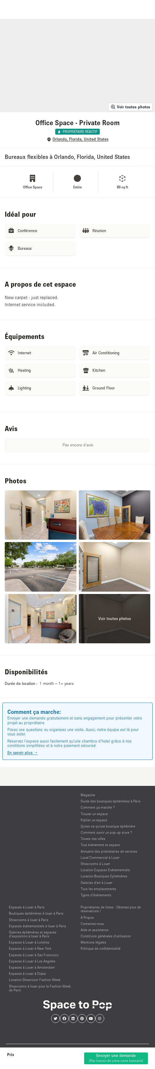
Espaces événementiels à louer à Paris (37, 926)
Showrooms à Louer (95, 864)
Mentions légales (93, 942)
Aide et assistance (94, 930)
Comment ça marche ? (98, 807)
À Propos (87, 917)
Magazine (88, 795)
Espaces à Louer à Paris (27, 907)
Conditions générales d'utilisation (106, 936)
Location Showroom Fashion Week (35, 980)
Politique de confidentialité (100, 948)
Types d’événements (96, 895)
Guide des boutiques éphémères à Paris (111, 801)
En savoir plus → (22, 752)
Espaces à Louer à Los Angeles (32, 961)
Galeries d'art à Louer (96, 882)
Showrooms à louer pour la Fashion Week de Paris (40, 988)
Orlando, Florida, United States (80, 139)
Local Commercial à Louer (100, 857)
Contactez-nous (92, 924)
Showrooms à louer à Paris (28, 920)
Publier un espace (94, 820)
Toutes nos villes (93, 838)
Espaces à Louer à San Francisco (33, 955)
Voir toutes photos (130, 107)
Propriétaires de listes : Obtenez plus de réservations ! (111, 909)
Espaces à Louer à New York (30, 948)
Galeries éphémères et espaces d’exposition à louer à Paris (32, 934)
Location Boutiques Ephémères (104, 876)
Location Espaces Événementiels (105, 870)
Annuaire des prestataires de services (109, 851)
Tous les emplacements (98, 889)
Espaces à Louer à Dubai (27, 973)
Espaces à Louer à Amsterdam (32, 967)
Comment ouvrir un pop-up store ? (106, 832)
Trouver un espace (94, 814)
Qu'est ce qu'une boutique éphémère (108, 826)
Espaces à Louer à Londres (29, 942)
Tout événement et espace (100, 845)
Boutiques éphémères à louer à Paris (36, 913)
